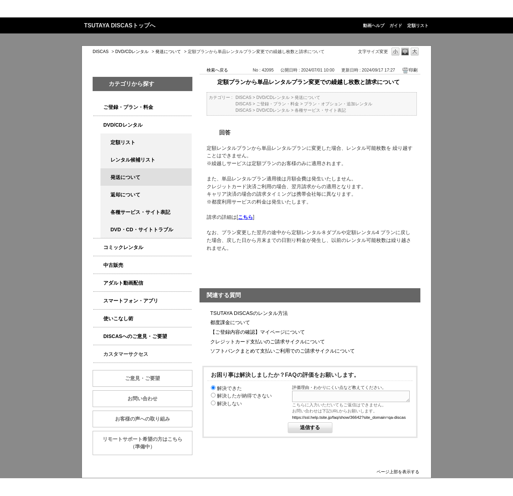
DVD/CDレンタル (132, 51)
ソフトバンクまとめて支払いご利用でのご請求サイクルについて (282, 351)
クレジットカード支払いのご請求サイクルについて (267, 341)
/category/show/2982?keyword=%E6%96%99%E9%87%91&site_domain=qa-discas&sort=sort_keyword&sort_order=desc (98, 301)
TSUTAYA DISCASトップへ (119, 25)
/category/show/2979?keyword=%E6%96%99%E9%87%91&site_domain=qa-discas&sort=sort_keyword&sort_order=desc (98, 107)
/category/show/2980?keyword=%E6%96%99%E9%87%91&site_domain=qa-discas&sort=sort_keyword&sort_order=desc (98, 125)
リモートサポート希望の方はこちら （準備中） (147, 442)
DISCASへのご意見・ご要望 (135, 336)
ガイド (395, 25)
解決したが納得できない (244, 396)
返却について (125, 194)
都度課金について (230, 322)
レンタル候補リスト (132, 160)
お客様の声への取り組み (142, 419)
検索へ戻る (217, 70)
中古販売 (113, 265)
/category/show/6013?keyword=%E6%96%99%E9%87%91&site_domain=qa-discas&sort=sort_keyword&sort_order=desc (98, 265)
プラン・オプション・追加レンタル (338, 103)
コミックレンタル (123, 247)
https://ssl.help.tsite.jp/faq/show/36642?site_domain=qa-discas (349, 417)
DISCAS (101, 51)
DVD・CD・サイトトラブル (141, 229)
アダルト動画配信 (123, 283)
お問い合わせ (142, 398)
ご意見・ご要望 (142, 378)
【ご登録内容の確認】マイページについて (257, 332)
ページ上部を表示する (398, 471)
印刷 (413, 70)
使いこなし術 (118, 318)
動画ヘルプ (373, 25)
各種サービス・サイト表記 (140, 212)
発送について (168, 51)
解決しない (229, 403)
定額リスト (418, 25)
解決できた (229, 388)
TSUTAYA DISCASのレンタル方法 (249, 313)
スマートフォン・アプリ (130, 301)
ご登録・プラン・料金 (128, 107)
